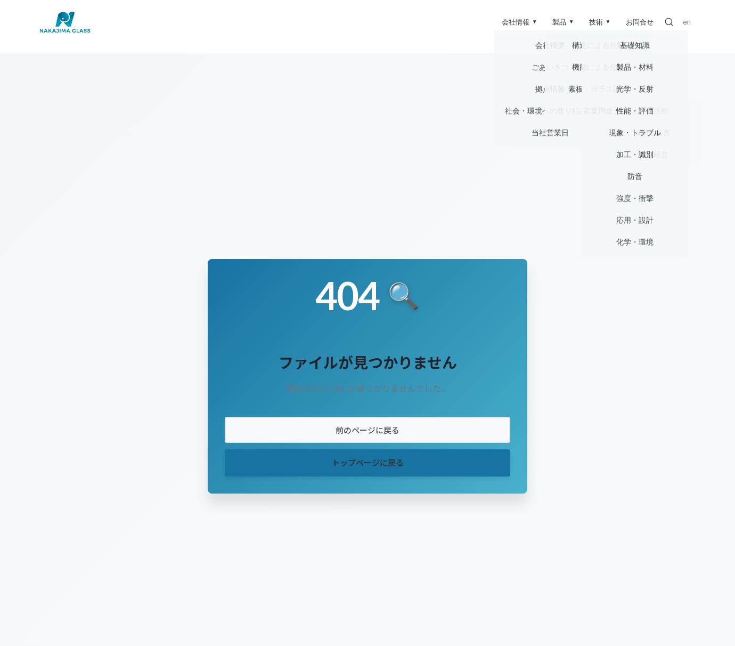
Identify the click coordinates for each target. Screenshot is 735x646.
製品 (563, 22)
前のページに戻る (367, 430)
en (687, 22)
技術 (600, 22)
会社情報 (519, 22)
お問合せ (640, 22)
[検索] (669, 22)
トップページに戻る (368, 462)
